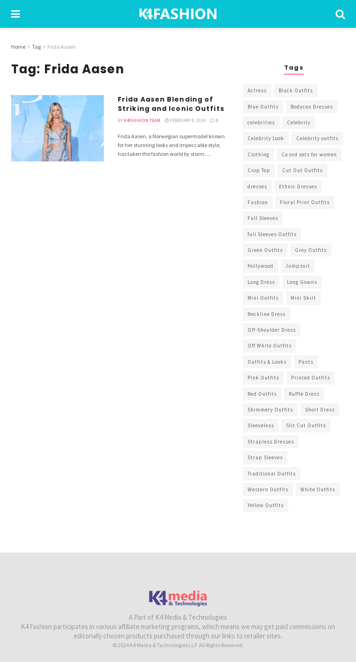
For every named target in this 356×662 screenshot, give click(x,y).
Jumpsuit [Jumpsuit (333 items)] (298, 266)
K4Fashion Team (142, 120)
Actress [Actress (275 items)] (257, 90)
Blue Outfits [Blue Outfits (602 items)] (263, 106)
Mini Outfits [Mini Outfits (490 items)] (263, 298)
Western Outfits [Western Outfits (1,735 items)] (268, 489)
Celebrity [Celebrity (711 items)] (299, 122)
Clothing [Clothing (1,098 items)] (258, 154)
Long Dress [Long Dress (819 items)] (261, 282)
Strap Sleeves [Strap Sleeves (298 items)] (265, 457)
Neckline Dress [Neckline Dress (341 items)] (267, 313)
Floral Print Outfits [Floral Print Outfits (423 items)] (305, 202)
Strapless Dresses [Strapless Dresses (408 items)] (271, 441)
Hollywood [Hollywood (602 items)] (260, 266)
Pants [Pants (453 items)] (306, 362)
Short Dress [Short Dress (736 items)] (320, 409)
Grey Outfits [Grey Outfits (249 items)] (311, 250)
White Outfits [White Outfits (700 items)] (317, 489)
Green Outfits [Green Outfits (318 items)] (265, 250)
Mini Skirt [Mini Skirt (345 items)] (303, 298)
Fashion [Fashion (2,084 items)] (258, 202)
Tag (36, 46)
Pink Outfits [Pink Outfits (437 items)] (263, 377)
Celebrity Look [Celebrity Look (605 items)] (266, 138)
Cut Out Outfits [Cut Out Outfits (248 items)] (302, 170)
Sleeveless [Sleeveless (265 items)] (261, 425)
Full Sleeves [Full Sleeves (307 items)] (263, 218)
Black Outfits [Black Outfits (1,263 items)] (296, 90)
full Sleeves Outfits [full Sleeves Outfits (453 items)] (272, 234)
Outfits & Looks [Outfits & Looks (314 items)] (267, 362)
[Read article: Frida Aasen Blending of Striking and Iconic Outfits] (57, 128)
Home (18, 46)
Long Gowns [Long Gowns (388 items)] (302, 282)
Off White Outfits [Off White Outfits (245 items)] (270, 345)
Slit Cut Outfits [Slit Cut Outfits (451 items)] (306, 425)
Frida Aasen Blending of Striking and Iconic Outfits (171, 104)
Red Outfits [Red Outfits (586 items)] (262, 393)
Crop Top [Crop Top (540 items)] (259, 170)
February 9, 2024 (185, 120)
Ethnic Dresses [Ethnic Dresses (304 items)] (298, 186)
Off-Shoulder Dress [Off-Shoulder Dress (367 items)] (272, 330)
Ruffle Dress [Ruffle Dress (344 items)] (304, 393)
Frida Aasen (61, 46)
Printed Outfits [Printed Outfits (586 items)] (310, 377)
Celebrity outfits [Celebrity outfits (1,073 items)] (317, 138)
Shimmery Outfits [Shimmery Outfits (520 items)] (270, 409)
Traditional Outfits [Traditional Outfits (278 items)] (272, 473)
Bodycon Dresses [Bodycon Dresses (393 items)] (312, 106)
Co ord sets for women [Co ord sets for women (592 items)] (309, 154)
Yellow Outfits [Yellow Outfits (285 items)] (266, 505)
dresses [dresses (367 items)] (257, 186)
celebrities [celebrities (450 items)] (261, 122)
